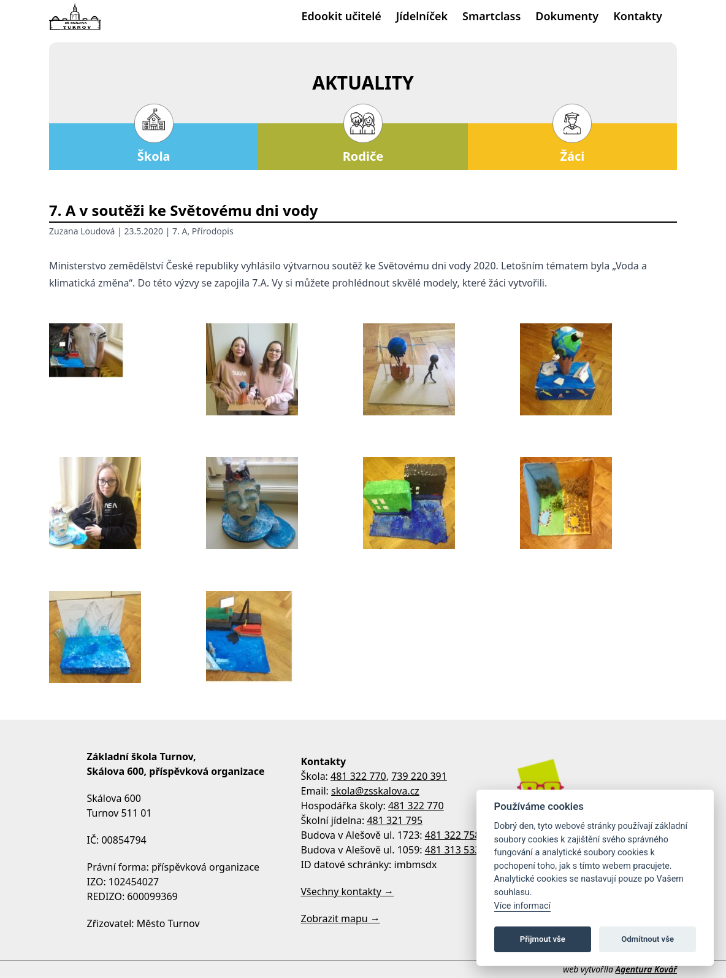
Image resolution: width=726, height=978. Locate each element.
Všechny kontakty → (347, 891)
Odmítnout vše (647, 939)
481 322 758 (453, 835)
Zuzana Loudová (82, 231)
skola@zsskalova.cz (375, 791)
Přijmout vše (542, 939)
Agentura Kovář (646, 969)
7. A (179, 231)
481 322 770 (358, 776)
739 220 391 (419, 776)
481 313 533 (453, 850)
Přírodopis (213, 231)
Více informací (522, 906)
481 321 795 (394, 820)
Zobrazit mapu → (340, 918)
